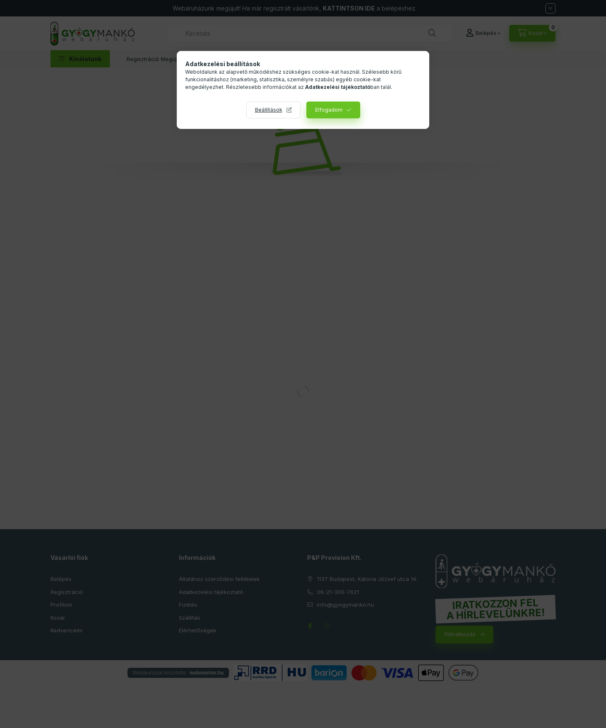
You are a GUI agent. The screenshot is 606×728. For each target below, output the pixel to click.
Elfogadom (329, 110)
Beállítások (268, 110)
